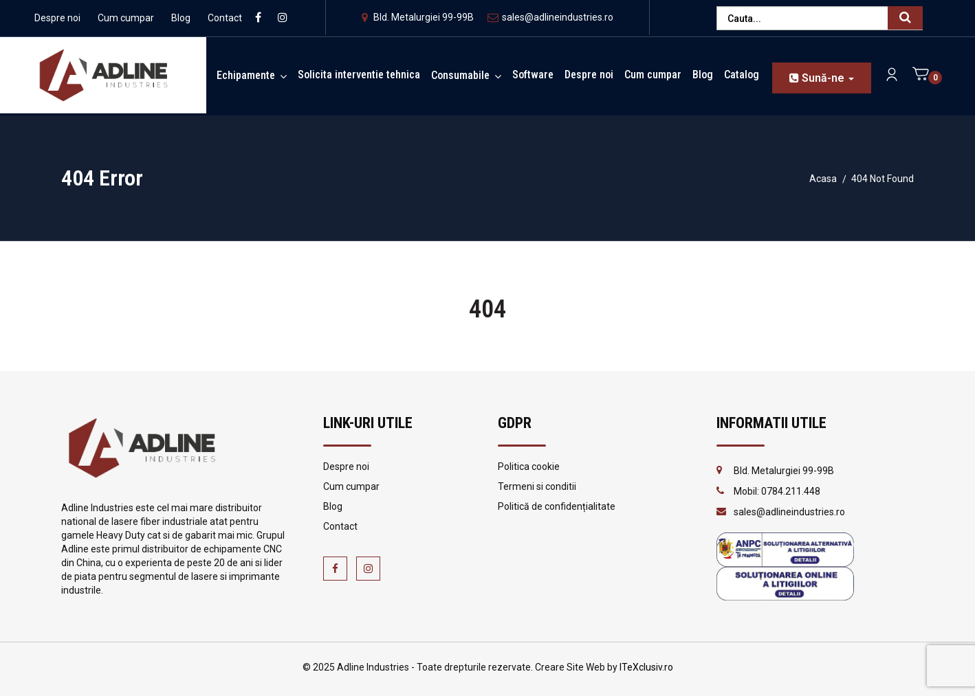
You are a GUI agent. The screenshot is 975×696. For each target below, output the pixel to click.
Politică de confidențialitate (556, 506)
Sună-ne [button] (821, 78)
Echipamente (246, 75)
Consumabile (460, 75)
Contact (225, 17)
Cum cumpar (126, 17)
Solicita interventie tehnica (359, 74)
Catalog (741, 74)
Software (533, 74)
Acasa (823, 178)
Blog (180, 17)
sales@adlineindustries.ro (550, 17)
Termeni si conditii (537, 486)
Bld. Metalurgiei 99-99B (418, 17)
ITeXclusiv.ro (646, 667)
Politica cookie (529, 466)
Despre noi (57, 17)
